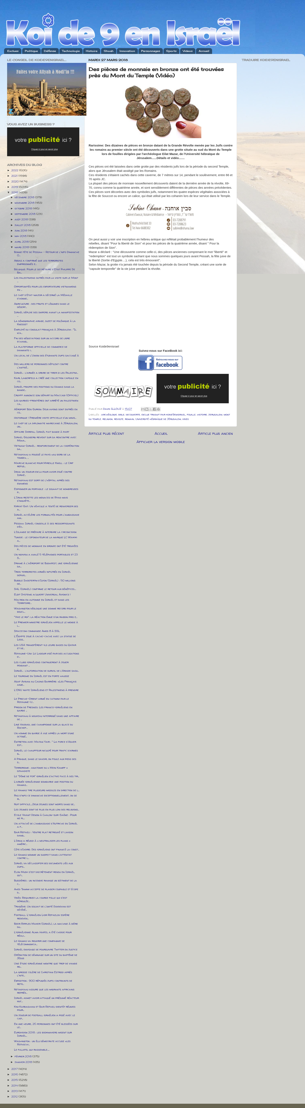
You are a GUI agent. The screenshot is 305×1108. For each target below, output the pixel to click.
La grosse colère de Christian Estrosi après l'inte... (43, 973)
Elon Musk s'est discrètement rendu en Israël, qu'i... (44, 873)
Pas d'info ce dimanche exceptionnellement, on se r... (45, 797)
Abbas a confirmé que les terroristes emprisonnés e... (38, 262)
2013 (15, 1091)
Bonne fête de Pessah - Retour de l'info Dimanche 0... (46, 253)
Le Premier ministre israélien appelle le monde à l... (46, 623)
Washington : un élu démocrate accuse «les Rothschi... (42, 1042)
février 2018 (23, 1056)
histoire (202, 414)
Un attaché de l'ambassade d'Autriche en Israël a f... (45, 825)
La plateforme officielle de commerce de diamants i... (40, 348)
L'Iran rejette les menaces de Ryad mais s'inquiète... (41, 499)
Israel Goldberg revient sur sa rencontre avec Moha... (45, 438)
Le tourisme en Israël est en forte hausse (41, 676)
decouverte (133, 414)
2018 (15, 192)
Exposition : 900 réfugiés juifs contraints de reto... (43, 982)
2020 (15, 181)
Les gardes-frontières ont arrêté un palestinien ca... (46, 402)
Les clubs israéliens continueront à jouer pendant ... (41, 663)
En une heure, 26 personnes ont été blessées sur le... (46, 1025)
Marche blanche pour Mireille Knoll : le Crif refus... (43, 464)
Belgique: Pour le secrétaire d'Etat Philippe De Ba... (44, 270)
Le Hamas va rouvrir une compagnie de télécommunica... (39, 942)
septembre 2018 (25, 214)
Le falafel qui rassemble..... (31, 1049)
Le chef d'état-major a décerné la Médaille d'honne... (43, 296)
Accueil (204, 51)
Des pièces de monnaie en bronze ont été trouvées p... (46, 547)
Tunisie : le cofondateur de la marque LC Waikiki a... (45, 538)
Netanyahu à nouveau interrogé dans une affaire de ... (46, 717)
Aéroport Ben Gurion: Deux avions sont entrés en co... (45, 410)
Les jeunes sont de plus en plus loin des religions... (46, 809)
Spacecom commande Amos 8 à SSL (37, 631)
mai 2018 (21, 236)
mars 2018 (22, 247)
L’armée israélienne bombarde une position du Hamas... (43, 783)
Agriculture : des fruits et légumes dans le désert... (42, 305)
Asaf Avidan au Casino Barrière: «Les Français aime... (45, 683)
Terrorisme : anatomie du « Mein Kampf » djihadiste (41, 769)
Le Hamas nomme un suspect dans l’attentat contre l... (43, 856)
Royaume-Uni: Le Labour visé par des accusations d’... (46, 655)
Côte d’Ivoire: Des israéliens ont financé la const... (46, 849)
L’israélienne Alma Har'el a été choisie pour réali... (43, 933)
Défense (50, 51)
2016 (15, 1074)
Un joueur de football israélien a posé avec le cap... (44, 1016)
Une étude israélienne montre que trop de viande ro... (45, 965)
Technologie (71, 51)
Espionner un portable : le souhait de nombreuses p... (46, 490)
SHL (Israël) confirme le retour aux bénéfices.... (45, 589)
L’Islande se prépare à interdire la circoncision (45, 532)
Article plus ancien (215, 433)
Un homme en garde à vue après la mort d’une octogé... (44, 734)
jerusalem (215, 414)
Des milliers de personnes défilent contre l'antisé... (41, 365)
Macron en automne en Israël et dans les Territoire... (41, 601)
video (185, 419)
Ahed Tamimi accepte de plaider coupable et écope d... (46, 890)
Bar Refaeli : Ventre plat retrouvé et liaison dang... (43, 833)
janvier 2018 (24, 1062)
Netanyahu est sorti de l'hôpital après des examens (42, 481)
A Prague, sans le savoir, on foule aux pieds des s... (45, 760)
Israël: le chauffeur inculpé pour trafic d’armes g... (46, 752)
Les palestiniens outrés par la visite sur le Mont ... (46, 279)
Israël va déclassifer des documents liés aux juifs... (43, 864)
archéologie (109, 414)
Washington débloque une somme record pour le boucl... (45, 610)
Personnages (150, 51)
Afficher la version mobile (160, 441)
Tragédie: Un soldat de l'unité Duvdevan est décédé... (42, 908)
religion (107, 419)
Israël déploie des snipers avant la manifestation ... (46, 313)
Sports (171, 51)
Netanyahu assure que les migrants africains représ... (44, 991)
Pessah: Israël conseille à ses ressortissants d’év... (44, 525)
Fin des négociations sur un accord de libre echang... (42, 339)
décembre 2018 (25, 197)
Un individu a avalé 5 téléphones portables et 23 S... (46, 556)
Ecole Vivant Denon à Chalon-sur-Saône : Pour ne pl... (45, 816)
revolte (118, 419)
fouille (191, 414)
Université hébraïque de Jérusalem (158, 419)
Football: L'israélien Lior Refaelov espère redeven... (42, 916)
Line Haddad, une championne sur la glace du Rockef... (43, 726)
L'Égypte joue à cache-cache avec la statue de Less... (45, 637)
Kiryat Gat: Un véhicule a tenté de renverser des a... (46, 507)
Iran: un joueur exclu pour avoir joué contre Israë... (43, 473)
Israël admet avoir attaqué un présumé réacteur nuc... (46, 999)
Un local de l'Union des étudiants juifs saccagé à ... (46, 357)
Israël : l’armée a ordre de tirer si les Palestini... (46, 372)
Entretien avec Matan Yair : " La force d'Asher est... (45, 743)
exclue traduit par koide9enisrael (163, 414)
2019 (15, 187)
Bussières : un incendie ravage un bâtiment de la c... (45, 882)
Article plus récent (106, 433)
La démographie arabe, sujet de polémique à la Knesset (45, 322)
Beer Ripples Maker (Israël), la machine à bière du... (46, 925)
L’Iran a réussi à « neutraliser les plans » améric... (42, 842)
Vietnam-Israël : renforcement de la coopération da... (46, 447)
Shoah (108, 51)
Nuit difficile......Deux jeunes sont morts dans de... (44, 804)
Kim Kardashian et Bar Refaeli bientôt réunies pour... (44, 1008)
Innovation (127, 51)
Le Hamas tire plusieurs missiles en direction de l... (46, 790)
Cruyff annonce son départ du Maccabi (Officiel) (46, 395)
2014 (15, 1085)
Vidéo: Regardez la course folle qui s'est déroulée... (40, 899)
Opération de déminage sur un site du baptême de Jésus (45, 956)
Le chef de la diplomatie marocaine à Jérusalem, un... (46, 424)
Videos (188, 51)
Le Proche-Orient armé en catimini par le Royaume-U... (41, 700)
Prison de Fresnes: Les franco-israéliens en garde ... (43, 708)
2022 (15, 170)
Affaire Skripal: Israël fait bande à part (41, 432)
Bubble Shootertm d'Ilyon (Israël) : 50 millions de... (44, 582)
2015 (15, 1080)
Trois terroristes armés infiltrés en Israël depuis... (42, 573)
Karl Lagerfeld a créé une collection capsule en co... (46, 379)
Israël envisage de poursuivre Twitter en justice (45, 949)
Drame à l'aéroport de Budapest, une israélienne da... (46, 564)
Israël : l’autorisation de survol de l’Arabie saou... (46, 670)
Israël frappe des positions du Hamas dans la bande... (44, 388)
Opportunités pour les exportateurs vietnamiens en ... (45, 288)
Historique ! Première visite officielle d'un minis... (45, 418)
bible (121, 414)
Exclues (13, 51)
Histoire (91, 51)
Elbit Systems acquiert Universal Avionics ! (42, 594)
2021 (15, 175)
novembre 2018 (25, 202)
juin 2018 (21, 230)
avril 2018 (22, 241)
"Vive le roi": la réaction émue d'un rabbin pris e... (45, 617)
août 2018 (22, 219)
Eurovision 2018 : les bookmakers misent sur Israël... (43, 1034)
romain (129, 419)
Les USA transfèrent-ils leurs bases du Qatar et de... (45, 646)
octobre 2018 (24, 208)
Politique (31, 51)
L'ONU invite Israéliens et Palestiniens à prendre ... (46, 691)
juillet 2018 (23, 225)
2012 (15, 1096)
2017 (15, 1069)
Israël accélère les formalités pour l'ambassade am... (46, 516)
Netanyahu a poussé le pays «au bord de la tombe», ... (42, 456)
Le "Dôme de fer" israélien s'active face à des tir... (46, 776)
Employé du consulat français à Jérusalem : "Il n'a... (45, 331)
